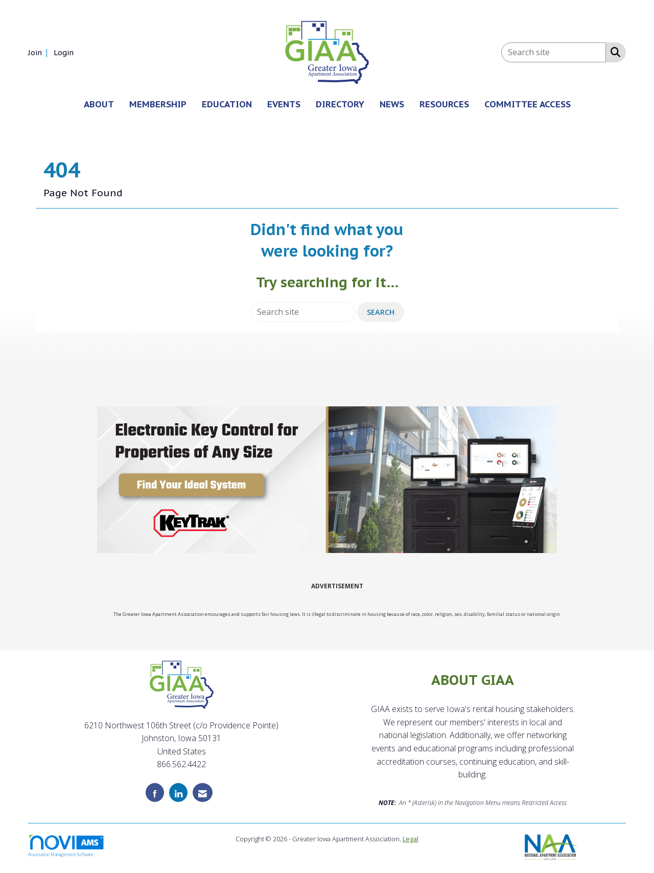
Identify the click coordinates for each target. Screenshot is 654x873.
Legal (410, 838)
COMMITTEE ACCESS (527, 104)
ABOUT (99, 104)
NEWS (392, 104)
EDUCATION (227, 104)
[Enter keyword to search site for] (553, 52)
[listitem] (40, 52)
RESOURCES (444, 104)
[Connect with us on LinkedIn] (178, 792)
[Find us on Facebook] (155, 792)
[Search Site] (613, 51)
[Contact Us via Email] (203, 792)
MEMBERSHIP (157, 104)
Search (380, 312)
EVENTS (283, 104)
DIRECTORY (340, 104)
